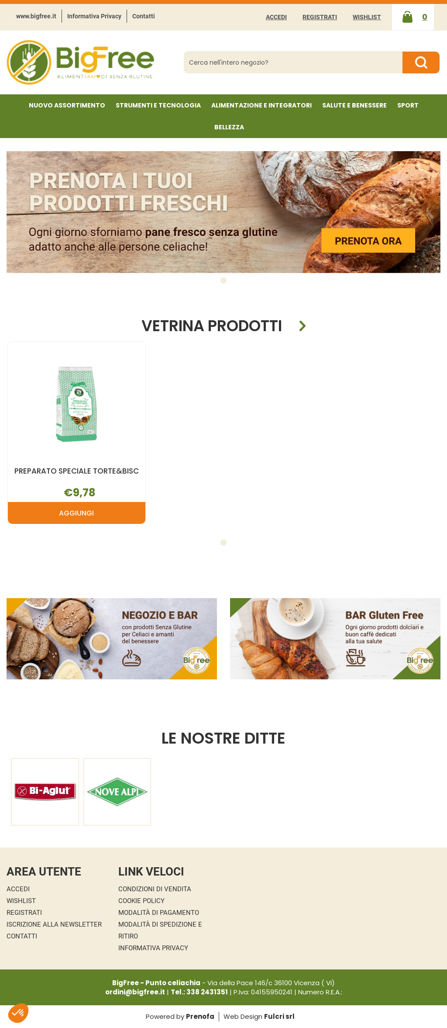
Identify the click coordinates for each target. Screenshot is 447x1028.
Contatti (143, 16)
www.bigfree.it (36, 16)
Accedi (276, 17)
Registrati (320, 17)
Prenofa (200, 1016)
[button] (223, 280)
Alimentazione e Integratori (261, 105)
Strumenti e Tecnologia (158, 105)
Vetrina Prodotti (211, 326)
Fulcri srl (279, 1016)
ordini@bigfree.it (135, 992)
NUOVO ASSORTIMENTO (67, 105)
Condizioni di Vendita (154, 889)
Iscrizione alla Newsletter (54, 924)
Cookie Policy (141, 901)
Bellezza (229, 127)
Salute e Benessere (354, 105)
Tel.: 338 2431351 (199, 992)
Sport (408, 105)
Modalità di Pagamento (158, 913)
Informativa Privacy (94, 16)
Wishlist (367, 17)
